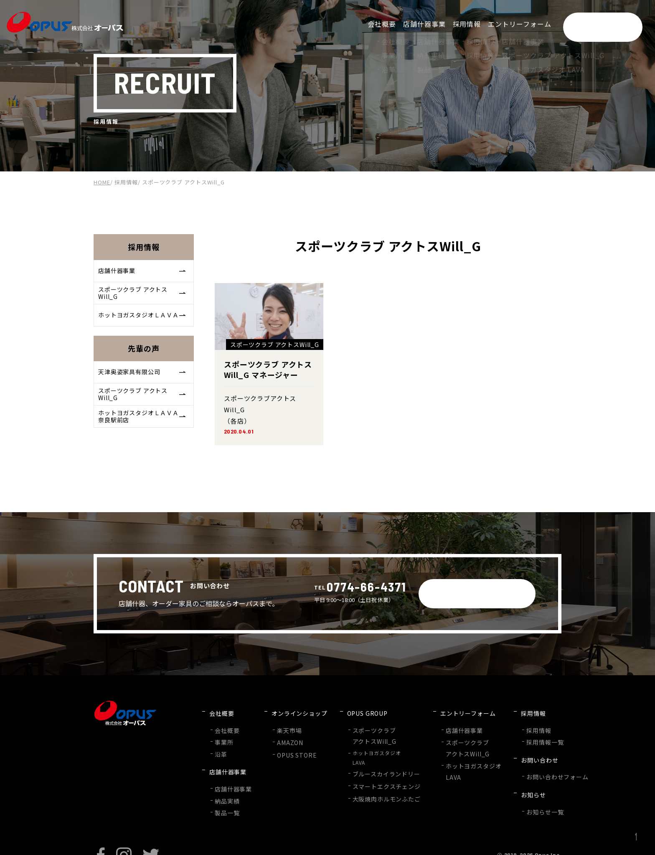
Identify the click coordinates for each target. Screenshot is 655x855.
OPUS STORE (289, 744)
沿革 (220, 744)
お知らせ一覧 (518, 783)
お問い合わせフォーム (529, 758)
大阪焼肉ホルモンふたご (373, 785)
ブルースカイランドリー (372, 763)
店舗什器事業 (143, 272)
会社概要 (225, 723)
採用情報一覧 (518, 733)
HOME (102, 182)
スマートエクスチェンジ (373, 774)
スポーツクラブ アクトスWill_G (143, 297)
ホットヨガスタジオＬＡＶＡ (143, 323)
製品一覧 (225, 789)
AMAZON (283, 734)
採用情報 (126, 182)
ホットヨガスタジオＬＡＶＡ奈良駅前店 (143, 435)
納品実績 (225, 779)
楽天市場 (283, 723)
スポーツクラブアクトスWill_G (362, 728)
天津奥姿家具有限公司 (143, 383)
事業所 (223, 733)
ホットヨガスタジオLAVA (367, 748)
